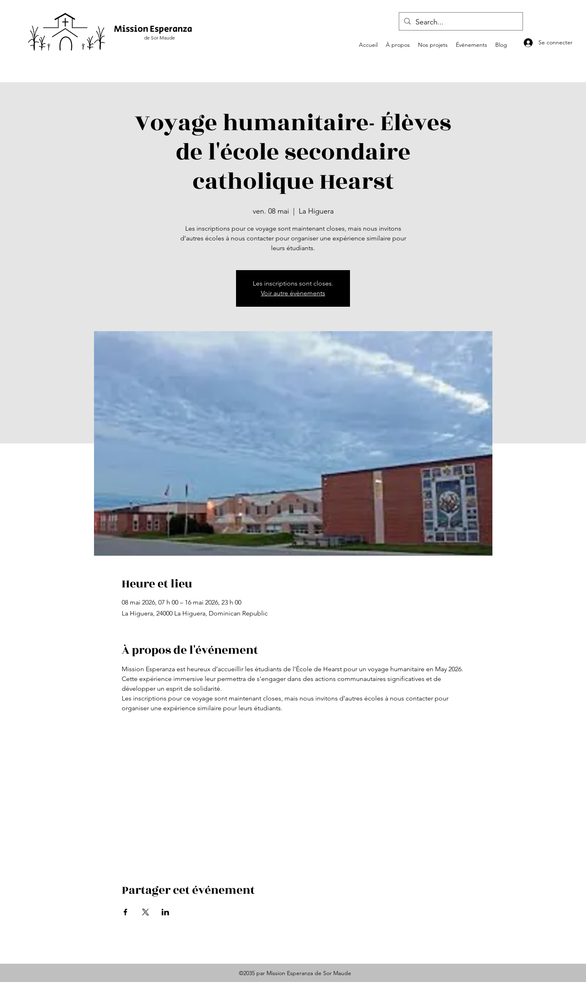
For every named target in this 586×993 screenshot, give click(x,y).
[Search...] (460, 22)
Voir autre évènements (293, 293)
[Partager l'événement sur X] (145, 912)
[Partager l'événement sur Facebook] (125, 912)
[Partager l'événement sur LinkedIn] (165, 912)
